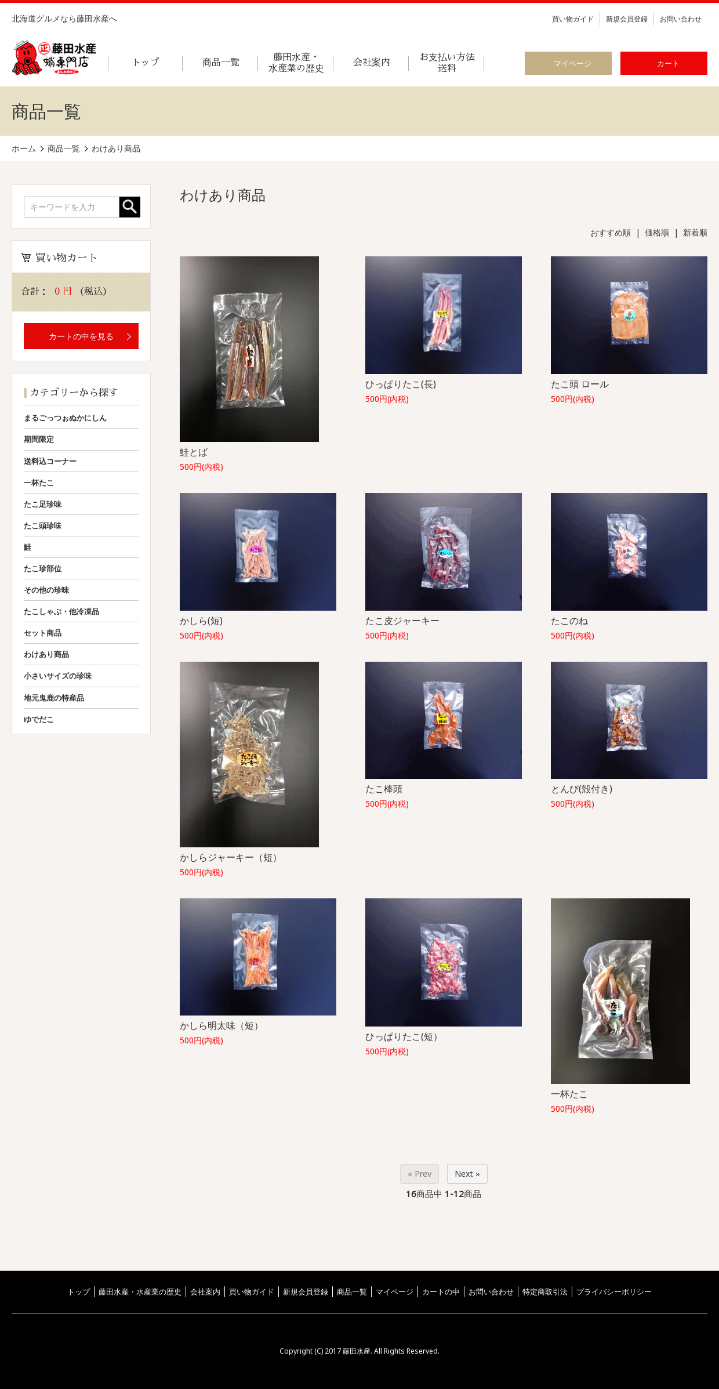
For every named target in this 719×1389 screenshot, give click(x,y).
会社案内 (205, 1291)
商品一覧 (352, 1291)
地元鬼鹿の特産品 (54, 697)
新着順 (695, 232)
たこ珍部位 (42, 568)
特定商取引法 (545, 1291)
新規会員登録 (627, 19)
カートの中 (441, 1291)
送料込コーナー (50, 461)
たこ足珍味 (42, 504)
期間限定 (39, 439)
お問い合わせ (681, 19)
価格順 (657, 232)
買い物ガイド (573, 19)
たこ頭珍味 (42, 525)
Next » (467, 1173)
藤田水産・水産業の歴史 (140, 1291)
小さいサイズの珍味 (58, 675)
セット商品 (42, 633)
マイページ (394, 1291)
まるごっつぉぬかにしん (65, 417)
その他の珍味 (46, 590)
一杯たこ (39, 482)
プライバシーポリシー (614, 1291)
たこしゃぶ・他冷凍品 (61, 611)
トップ (78, 1291)
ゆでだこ (39, 719)
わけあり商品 (46, 654)
